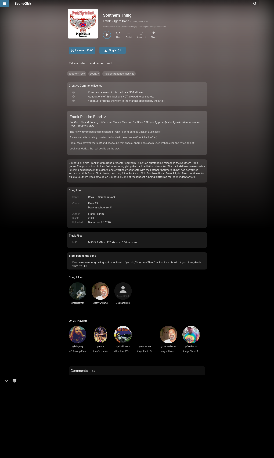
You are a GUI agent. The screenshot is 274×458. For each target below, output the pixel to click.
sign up (82, 379)
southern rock (76, 73)
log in (95, 379)
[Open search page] (270, 3)
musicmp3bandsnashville (119, 73)
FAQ (83, 418)
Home (74, 418)
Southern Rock (107, 197)
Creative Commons (81, 85)
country (94, 73)
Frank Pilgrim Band (116, 21)
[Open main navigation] (4, 3)
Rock (91, 197)
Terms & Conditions (101, 418)
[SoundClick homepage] (23, 3)
